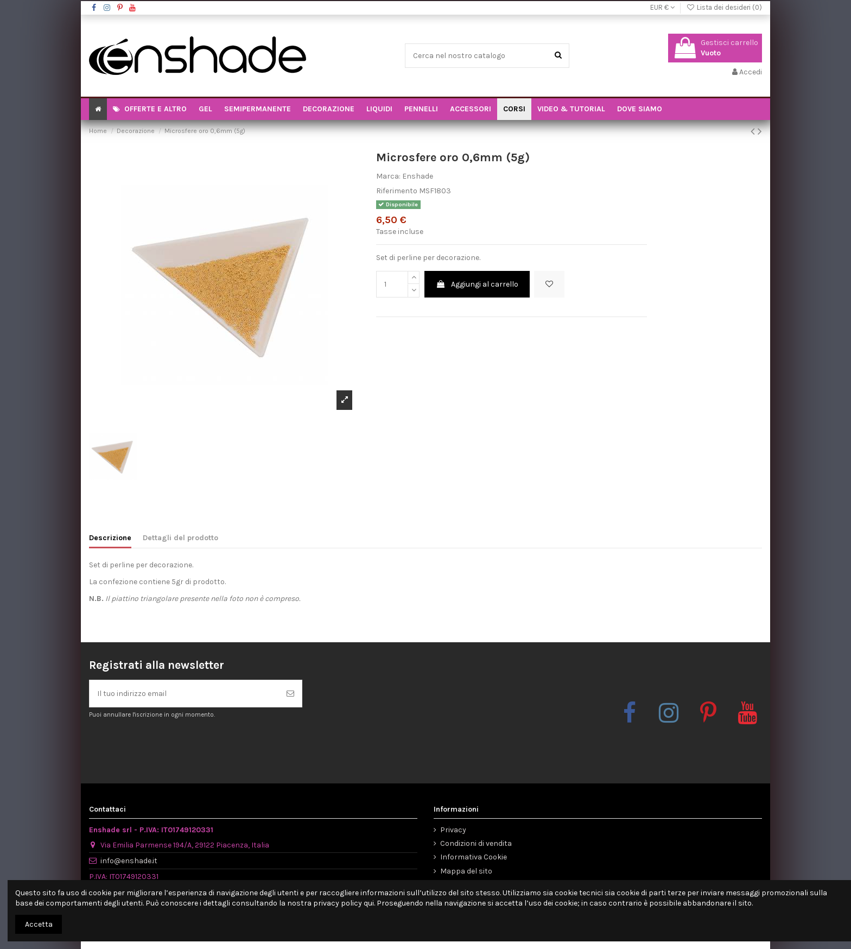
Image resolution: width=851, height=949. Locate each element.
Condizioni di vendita (476, 843)
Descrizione (110, 537)
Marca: (388, 176)
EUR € (662, 7)
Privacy (453, 829)
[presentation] (179, 746)
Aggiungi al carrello (477, 284)
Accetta (39, 924)
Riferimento (396, 190)
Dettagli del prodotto (180, 537)
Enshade (417, 176)
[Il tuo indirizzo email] (184, 693)
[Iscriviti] (290, 693)
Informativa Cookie (473, 857)
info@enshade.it (128, 860)
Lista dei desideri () (724, 7)
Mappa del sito (466, 871)
